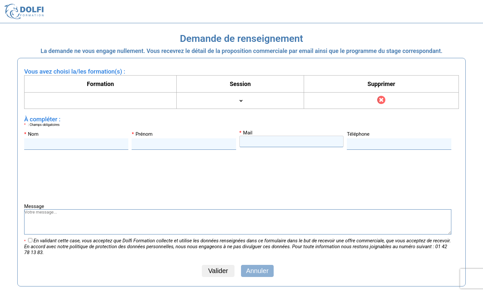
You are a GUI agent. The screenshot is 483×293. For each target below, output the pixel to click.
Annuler (257, 270)
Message (34, 206)
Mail (245, 133)
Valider (218, 270)
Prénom (142, 134)
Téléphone (358, 134)
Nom (31, 134)
